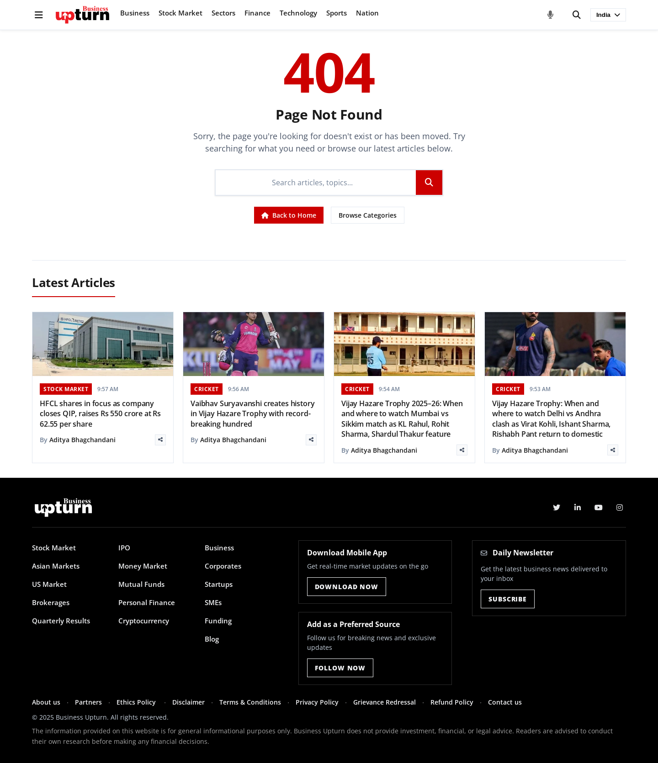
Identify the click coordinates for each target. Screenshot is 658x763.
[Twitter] (556, 507)
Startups (219, 584)
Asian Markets (56, 565)
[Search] (577, 15)
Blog (212, 638)
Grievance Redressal (384, 702)
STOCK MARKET (65, 389)
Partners (88, 702)
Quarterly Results (61, 620)
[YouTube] (598, 507)
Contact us (505, 702)
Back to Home (288, 215)
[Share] (160, 439)
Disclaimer (188, 702)
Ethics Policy (137, 702)
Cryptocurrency (143, 620)
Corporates (223, 565)
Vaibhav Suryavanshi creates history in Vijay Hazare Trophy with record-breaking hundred (252, 413)
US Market (49, 584)
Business (134, 12)
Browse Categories (368, 215)
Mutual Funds (141, 584)
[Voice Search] (550, 15)
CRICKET (206, 389)
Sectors (223, 12)
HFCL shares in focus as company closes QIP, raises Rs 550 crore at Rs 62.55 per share (100, 413)
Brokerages (50, 602)
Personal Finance (146, 602)
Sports (336, 12)
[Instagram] (619, 507)
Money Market (142, 565)
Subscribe (507, 599)
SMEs (213, 602)
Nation (367, 12)
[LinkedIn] (577, 507)
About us (46, 702)
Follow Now (340, 668)
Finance (257, 12)
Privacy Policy (317, 702)
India (608, 14)
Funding (218, 620)
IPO (124, 547)
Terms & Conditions (250, 702)
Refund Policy (451, 702)
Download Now (346, 586)
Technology (298, 12)
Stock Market (180, 12)
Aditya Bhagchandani (82, 439)
